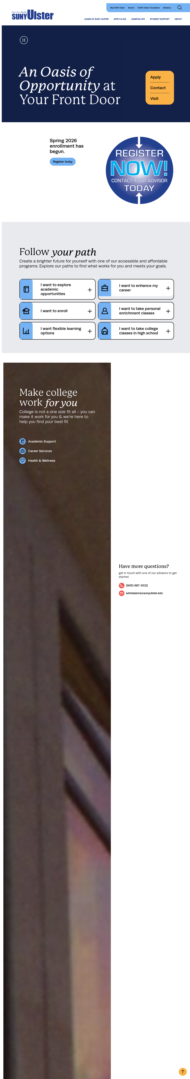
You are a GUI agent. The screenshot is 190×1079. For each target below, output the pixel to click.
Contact (158, 87)
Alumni (131, 8)
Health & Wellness (41, 460)
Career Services (40, 451)
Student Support (160, 19)
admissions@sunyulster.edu (144, 593)
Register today (62, 161)
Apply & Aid (120, 19)
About (178, 19)
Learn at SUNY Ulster (96, 19)
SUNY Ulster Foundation (149, 8)
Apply (155, 77)
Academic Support (42, 441)
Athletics (167, 8)
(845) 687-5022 (137, 585)
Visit (154, 98)
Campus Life (138, 19)
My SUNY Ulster (117, 8)
